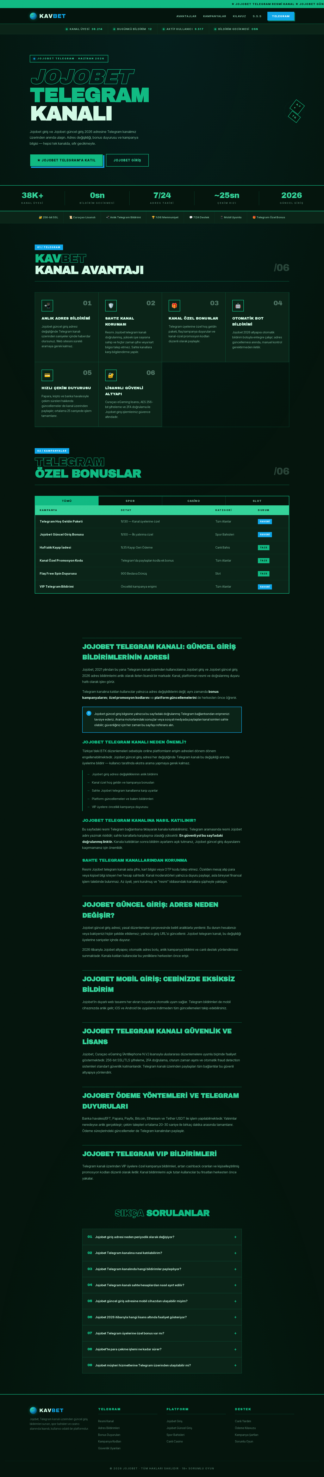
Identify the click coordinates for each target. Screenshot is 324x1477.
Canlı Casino (175, 1441)
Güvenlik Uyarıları (109, 1448)
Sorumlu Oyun (244, 1441)
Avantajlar (186, 16)
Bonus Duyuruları (109, 1434)
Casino (193, 500)
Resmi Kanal (106, 1421)
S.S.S (257, 16)
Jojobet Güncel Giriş (179, 1428)
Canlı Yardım (243, 1421)
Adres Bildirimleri (109, 1428)
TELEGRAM (281, 16)
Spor (130, 500)
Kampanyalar (214, 16)
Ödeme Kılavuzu (245, 1428)
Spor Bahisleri (176, 1434)
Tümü (67, 500)
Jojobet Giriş (127, 160)
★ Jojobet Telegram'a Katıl (66, 160)
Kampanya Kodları (109, 1441)
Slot (257, 500)
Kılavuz (239, 16)
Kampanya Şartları (246, 1434)
